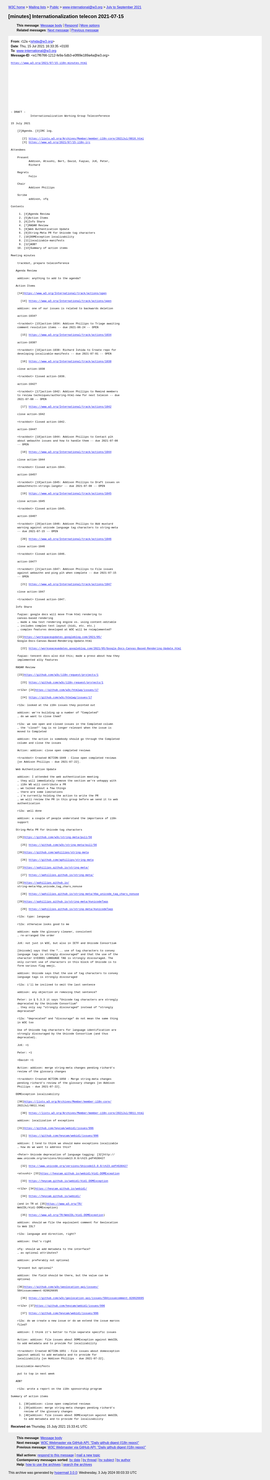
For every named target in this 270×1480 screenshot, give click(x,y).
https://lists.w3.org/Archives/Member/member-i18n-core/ (67, 1102)
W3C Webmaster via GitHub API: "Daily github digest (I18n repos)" (90, 1442)
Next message (58, 30)
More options (90, 25)
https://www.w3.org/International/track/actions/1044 (70, 452)
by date (74, 1460)
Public (54, 7)
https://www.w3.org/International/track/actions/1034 (70, 335)
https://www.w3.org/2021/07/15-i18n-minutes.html (49, 63)
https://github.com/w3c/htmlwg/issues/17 (66, 690)
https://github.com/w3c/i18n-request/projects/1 (61, 675)
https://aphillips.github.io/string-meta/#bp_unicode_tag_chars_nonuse (84, 894)
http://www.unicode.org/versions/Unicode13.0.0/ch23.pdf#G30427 (78, 1166)
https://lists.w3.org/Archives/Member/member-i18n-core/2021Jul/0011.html (86, 1113)
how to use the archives (43, 1464)
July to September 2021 (123, 7)
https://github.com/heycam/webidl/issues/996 (58, 1128)
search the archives (77, 1464)
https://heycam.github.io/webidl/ (61, 1189)
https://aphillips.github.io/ (46, 883)
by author (123, 1460)
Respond (71, 25)
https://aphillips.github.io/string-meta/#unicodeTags (66, 902)
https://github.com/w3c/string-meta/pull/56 (58, 837)
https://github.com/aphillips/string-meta (56, 852)
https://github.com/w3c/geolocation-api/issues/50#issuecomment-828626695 (86, 1298)
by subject (106, 1460)
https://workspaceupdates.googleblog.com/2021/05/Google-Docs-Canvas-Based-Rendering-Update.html (105, 648)
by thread (90, 1460)
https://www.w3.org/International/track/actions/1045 (70, 494)
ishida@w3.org (42, 41)
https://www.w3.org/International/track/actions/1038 (70, 361)
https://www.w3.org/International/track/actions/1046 (70, 539)
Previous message (85, 30)
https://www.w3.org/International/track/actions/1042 (70, 407)
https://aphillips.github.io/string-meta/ (56, 868)
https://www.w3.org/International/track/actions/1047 (70, 584)
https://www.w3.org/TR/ (64, 1204)
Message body (51, 25)
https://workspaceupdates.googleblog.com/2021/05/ (63, 637)
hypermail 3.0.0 (65, 1472)
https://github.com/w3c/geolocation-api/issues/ (61, 1287)
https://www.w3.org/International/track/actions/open (65, 293)
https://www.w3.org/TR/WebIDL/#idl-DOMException (66, 1215)
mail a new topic (88, 1455)
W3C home (16, 7)
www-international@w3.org (82, 7)
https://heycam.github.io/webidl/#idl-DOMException (79, 1174)
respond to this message (55, 1455)
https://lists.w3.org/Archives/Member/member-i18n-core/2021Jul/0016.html (86, 139)
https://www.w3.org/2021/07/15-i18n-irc (59, 142)
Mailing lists (37, 7)
